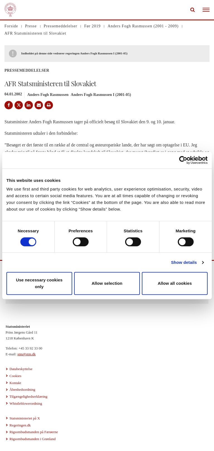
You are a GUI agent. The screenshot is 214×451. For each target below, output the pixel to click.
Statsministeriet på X (24, 418)
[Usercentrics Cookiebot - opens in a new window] (183, 160)
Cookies (15, 376)
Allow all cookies (175, 283)
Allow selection (107, 283)
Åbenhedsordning (22, 389)
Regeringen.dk (20, 425)
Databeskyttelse (20, 369)
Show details (184, 262)
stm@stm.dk (26, 354)
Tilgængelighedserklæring (28, 396)
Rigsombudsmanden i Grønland (32, 439)
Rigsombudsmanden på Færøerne (33, 432)
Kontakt (15, 383)
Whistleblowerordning (25, 403)
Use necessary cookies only (39, 283)
